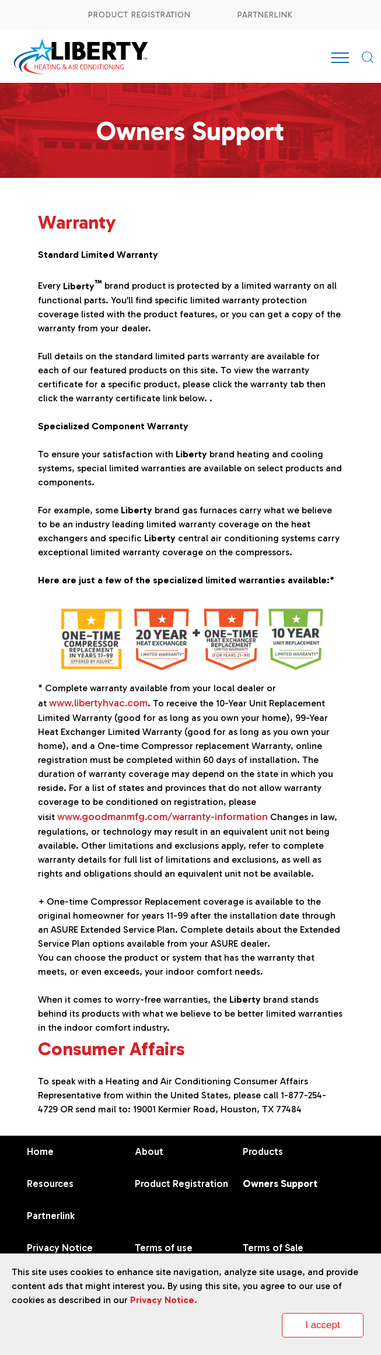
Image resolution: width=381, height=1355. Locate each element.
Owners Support (280, 1183)
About (149, 1151)
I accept (322, 1325)
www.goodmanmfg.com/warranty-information (162, 816)
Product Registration (139, 15)
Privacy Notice (60, 1248)
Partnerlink (265, 15)
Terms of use (164, 1248)
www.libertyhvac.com (98, 702)
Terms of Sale (273, 1248)
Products (263, 1151)
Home (40, 1151)
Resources (50, 1183)
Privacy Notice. (163, 1299)
